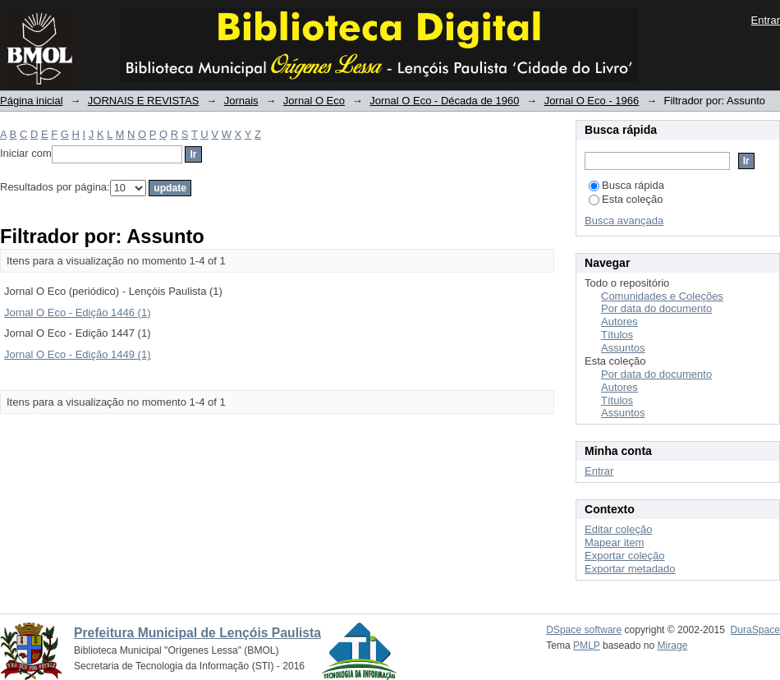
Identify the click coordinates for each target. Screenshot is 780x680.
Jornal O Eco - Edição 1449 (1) (77, 354)
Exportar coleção (625, 555)
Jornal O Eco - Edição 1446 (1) (77, 312)
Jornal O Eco (314, 100)
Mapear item (614, 542)
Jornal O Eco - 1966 (592, 100)
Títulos (617, 335)
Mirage (673, 645)
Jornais (241, 100)
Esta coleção (626, 199)
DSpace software (584, 630)
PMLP (586, 645)
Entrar (765, 20)
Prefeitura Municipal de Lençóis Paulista (197, 633)
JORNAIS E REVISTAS (144, 100)
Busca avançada (624, 220)
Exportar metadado (630, 569)
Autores (619, 321)
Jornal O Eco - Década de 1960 (444, 100)
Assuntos (623, 348)
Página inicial (31, 100)
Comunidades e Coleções (662, 296)
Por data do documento (656, 308)
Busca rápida (626, 185)
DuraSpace (755, 630)
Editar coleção (618, 529)
